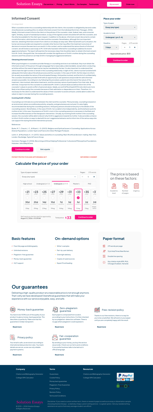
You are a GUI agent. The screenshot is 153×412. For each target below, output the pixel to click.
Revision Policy (55, 392)
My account (114, 4)
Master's (74, 183)
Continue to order (22, 149)
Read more (17, 327)
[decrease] (124, 47)
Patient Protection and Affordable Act (29, 157)
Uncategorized (17, 24)
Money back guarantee (58, 381)
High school (26, 183)
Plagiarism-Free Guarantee (60, 385)
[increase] (134, 47)
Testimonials (94, 4)
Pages (124, 43)
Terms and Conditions (58, 396)
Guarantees (54, 374)
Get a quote (45, 149)
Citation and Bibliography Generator (29, 374)
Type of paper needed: (29, 172)
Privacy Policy (55, 388)
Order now (130, 4)
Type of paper (108, 23)
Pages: (82, 172)
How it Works (69, 4)
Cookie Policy (55, 378)
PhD (87, 183)
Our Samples (82, 4)
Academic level (109, 33)
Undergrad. (42, 183)
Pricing (59, 4)
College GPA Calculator (25, 378)
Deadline (106, 43)
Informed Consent (88, 157)
